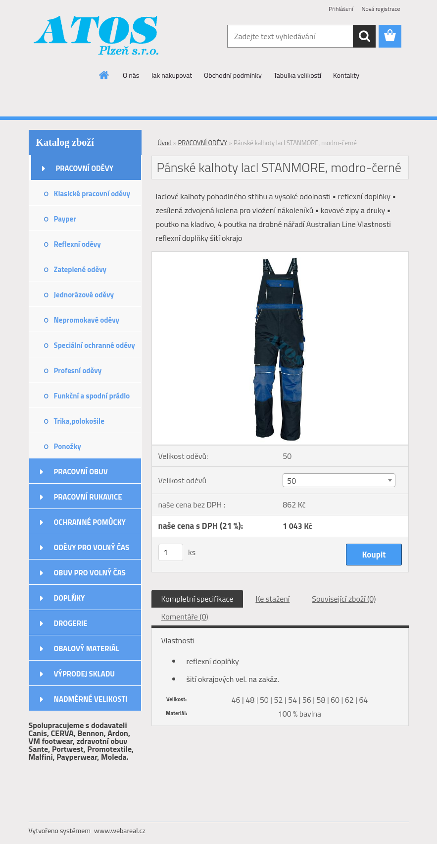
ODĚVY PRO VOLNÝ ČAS (92, 547)
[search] (364, 36)
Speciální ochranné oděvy (94, 345)
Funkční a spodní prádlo (92, 395)
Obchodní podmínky (233, 75)
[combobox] (339, 480)
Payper (65, 219)
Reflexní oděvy (77, 244)
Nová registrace (380, 8)
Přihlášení (341, 8)
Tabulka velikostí (297, 75)
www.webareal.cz (120, 830)
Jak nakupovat (171, 75)
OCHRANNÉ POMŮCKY (90, 522)
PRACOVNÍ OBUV (81, 471)
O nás (131, 75)
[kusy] (170, 552)
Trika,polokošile (79, 421)
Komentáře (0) (184, 616)
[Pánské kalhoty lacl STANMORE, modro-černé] (280, 256)
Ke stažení (272, 599)
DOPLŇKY (69, 598)
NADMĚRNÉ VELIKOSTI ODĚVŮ (91, 702)
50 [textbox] (291, 481)
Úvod (165, 143)
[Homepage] (104, 74)
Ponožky (67, 446)
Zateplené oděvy (80, 269)
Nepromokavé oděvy (87, 320)
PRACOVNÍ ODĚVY (85, 168)
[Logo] (97, 36)
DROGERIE (71, 623)
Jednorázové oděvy (84, 294)
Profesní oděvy (78, 370)
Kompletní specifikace (197, 599)
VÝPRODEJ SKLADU (84, 673)
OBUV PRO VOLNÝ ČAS (90, 572)
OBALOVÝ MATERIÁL (86, 648)
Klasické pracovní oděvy (92, 193)
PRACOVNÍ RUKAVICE (88, 497)
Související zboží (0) (344, 599)
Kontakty (346, 75)
